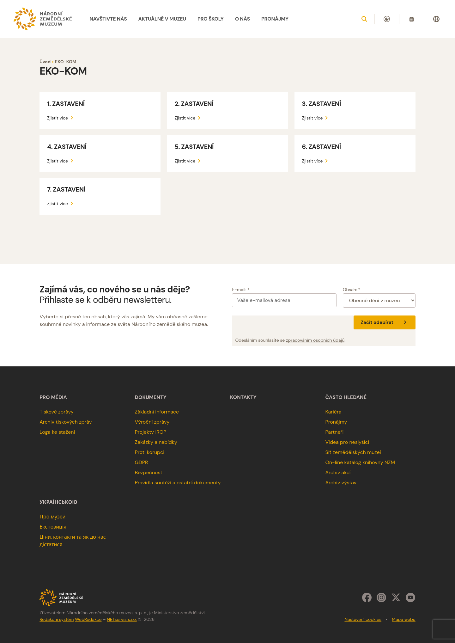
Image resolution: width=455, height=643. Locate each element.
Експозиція (52, 527)
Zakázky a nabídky (156, 442)
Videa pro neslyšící (347, 442)
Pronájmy (336, 422)
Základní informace (157, 411)
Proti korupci (150, 452)
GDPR (141, 462)
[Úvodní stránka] (43, 19)
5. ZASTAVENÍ (194, 147)
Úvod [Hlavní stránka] (45, 61)
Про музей (52, 516)
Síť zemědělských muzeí (353, 452)
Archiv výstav (340, 482)
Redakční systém (56, 619)
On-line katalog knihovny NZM (360, 462)
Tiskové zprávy (56, 411)
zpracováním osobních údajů (315, 340)
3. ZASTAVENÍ (321, 104)
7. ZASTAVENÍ (66, 189)
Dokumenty (151, 397)
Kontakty (243, 397)
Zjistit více (61, 118)
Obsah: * (352, 289)
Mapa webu (404, 619)
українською (58, 502)
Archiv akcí (337, 472)
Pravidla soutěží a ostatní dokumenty (178, 482)
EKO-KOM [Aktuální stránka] (65, 61)
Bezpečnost (148, 472)
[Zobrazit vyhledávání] (364, 19)
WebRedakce (88, 619)
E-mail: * (240, 289)
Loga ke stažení (57, 432)
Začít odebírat (384, 322)
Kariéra (333, 411)
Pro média (53, 397)
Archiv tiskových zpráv (65, 422)
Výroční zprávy (152, 422)
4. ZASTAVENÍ (66, 147)
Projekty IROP (151, 432)
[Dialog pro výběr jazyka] (436, 19)
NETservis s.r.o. (121, 619)
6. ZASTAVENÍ (321, 147)
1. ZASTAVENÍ (66, 104)
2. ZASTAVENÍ (193, 104)
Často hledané (346, 397)
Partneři (334, 432)
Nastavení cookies (362, 619)
